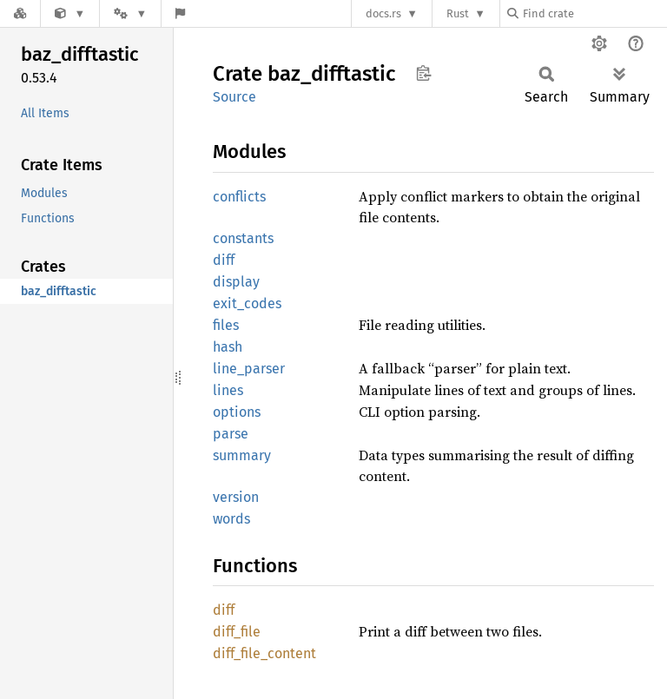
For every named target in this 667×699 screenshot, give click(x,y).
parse (230, 433)
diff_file (237, 631)
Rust (457, 13)
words (231, 519)
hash (227, 347)
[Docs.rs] (20, 13)
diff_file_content (264, 653)
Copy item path (423, 73)
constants (243, 238)
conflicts (239, 196)
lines (228, 390)
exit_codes (247, 303)
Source (234, 97)
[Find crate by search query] (594, 13)
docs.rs (383, 13)
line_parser (249, 368)
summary (242, 455)
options (237, 412)
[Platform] (130, 13)
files (226, 325)
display (236, 282)
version (236, 497)
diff (223, 260)
